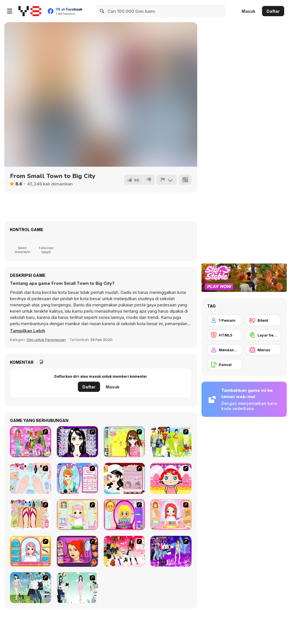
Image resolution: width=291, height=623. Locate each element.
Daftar (273, 11)
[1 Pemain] (224, 320)
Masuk (248, 11)
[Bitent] (263, 320)
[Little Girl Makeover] (171, 478)
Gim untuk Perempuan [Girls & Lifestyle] (46, 339)
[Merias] (263, 350)
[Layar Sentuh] (263, 335)
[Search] (102, 11)
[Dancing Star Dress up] (171, 551)
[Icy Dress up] (77, 587)
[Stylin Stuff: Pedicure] (30, 514)
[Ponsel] (224, 364)
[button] (27, 331)
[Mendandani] (224, 350)
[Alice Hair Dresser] (77, 514)
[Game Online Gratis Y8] (29, 11)
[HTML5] (224, 335)
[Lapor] (167, 180)
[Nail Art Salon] (30, 478)
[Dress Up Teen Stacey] (124, 551)
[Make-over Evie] (77, 478)
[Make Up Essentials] (77, 441)
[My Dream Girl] (30, 587)
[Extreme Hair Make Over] (124, 514)
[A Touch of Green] (30, 441)
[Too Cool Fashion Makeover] (77, 551)
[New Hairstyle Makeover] (171, 514)
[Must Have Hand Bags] (171, 441)
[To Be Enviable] (124, 441)
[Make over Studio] (30, 551)
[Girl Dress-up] (124, 478)
